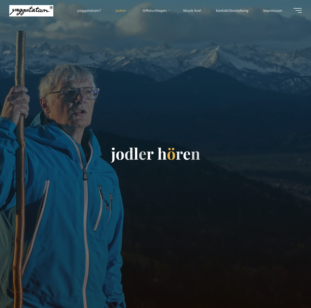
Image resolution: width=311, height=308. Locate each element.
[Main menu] (297, 10)
